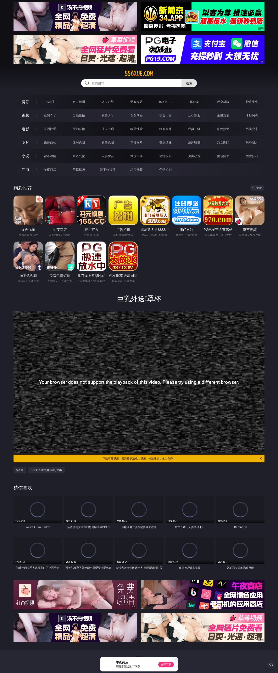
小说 (25, 155)
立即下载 (166, 664)
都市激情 (50, 156)
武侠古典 (136, 156)
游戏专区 (136, 102)
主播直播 (223, 115)
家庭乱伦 (79, 156)
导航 (25, 169)
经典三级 (194, 129)
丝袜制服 (194, 115)
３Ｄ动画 (136, 115)
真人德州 (79, 102)
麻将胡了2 (165, 102)
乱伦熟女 (223, 129)
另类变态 (252, 129)
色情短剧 (165, 169)
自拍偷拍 (79, 115)
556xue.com (139, 73)
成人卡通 (108, 129)
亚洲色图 (79, 142)
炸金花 (194, 102)
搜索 (189, 83)
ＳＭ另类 (252, 115)
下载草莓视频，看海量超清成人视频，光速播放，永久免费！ (183, 458)
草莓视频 (79, 169)
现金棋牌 (223, 102)
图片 (25, 142)
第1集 (19, 470)
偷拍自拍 (79, 129)
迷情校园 (165, 156)
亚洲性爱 (50, 129)
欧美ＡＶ (108, 115)
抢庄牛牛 (252, 102)
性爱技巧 (252, 156)
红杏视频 (136, 169)
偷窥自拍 (50, 142)
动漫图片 (136, 142)
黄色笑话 (223, 156)
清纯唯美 (194, 142)
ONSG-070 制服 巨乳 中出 (46, 470)
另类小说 (194, 156)
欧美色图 (108, 142)
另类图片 (252, 142)
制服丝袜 (165, 129)
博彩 (25, 101)
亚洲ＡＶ (50, 115)
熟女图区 (223, 142)
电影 (25, 128)
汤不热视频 (107, 169)
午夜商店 (50, 169)
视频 (25, 115)
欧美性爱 (136, 129)
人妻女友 (108, 156)
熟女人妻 (165, 115)
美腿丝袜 (165, 142)
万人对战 (108, 102)
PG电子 (50, 102)
